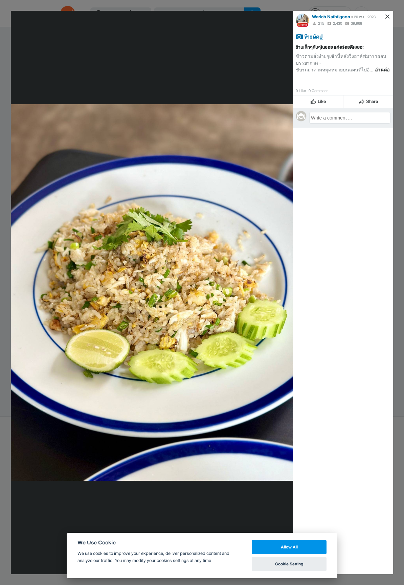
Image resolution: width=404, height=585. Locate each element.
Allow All (289, 547)
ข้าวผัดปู (313, 36)
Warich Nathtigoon (331, 16)
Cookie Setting (289, 564)
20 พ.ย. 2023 (365, 17)
